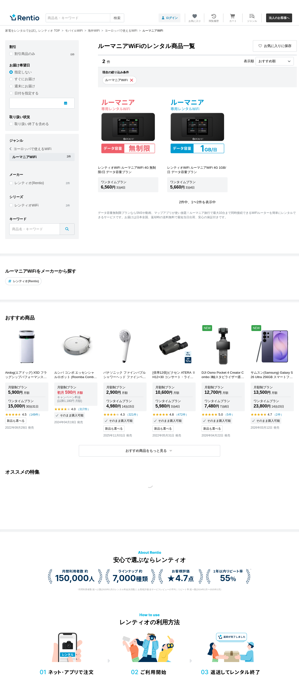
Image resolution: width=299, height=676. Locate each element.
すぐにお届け (24, 79)
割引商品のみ (24, 54)
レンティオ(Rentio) (29, 183)
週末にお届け (24, 86)
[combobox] (85, 17)
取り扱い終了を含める (31, 124)
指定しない (23, 72)
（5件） (229, 414)
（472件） (182, 414)
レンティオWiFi (26, 205)
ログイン (169, 18)
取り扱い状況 (19, 117)
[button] (149, 451)
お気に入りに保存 (275, 46)
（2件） (278, 414)
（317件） (83, 409)
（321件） (132, 414)
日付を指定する (26, 93)
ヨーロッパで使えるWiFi (30, 149)
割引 (12, 47)
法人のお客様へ (279, 18)
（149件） (34, 414)
